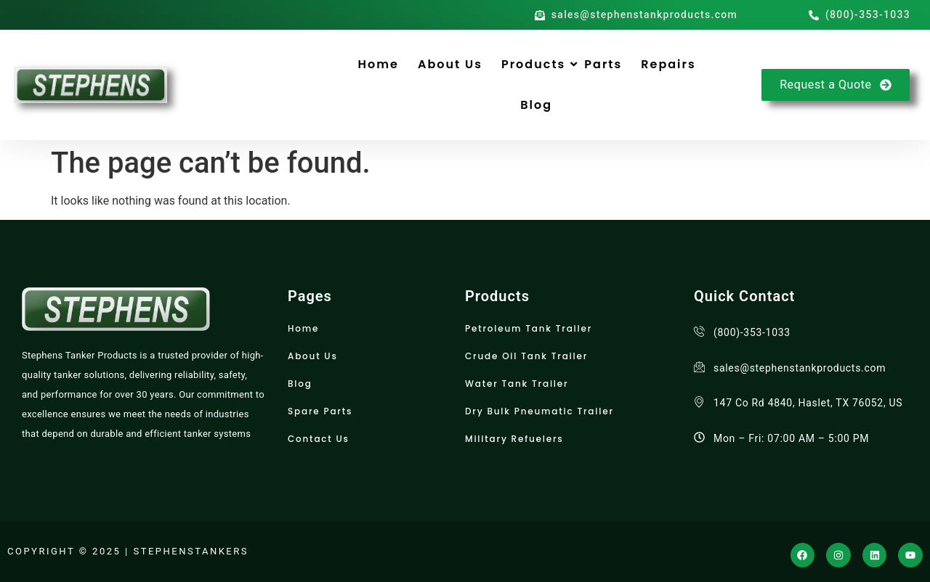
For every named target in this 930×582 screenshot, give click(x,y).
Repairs (668, 64)
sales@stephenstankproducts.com (799, 368)
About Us (450, 64)
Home (378, 64)
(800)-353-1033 (751, 332)
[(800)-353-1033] (699, 331)
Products (533, 64)
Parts (603, 64)
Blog (536, 105)
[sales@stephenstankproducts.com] (699, 366)
